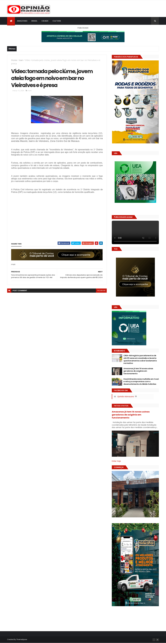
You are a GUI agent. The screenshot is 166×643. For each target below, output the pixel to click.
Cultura (57, 21)
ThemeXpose (21, 639)
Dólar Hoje (116, 461)
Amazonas (22, 21)
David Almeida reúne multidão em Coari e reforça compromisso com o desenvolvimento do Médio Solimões (141, 381)
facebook (101, 290)
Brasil (34, 21)
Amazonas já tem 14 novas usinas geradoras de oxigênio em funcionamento (138, 371)
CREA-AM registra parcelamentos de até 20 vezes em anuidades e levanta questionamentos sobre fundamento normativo (140, 359)
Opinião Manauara (125, 396)
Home (14, 60)
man (21, 60)
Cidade (45, 21)
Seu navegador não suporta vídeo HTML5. (135, 232)
